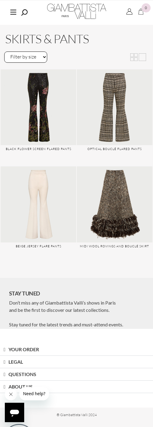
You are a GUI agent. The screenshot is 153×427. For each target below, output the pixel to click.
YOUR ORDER (23, 349)
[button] (76, 349)
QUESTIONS (22, 374)
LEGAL (15, 362)
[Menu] (13, 11)
